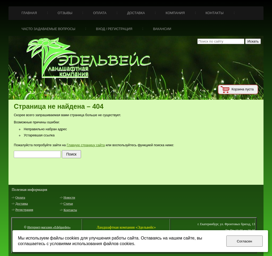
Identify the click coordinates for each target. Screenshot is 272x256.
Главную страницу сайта (86, 145)
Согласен (244, 241)
